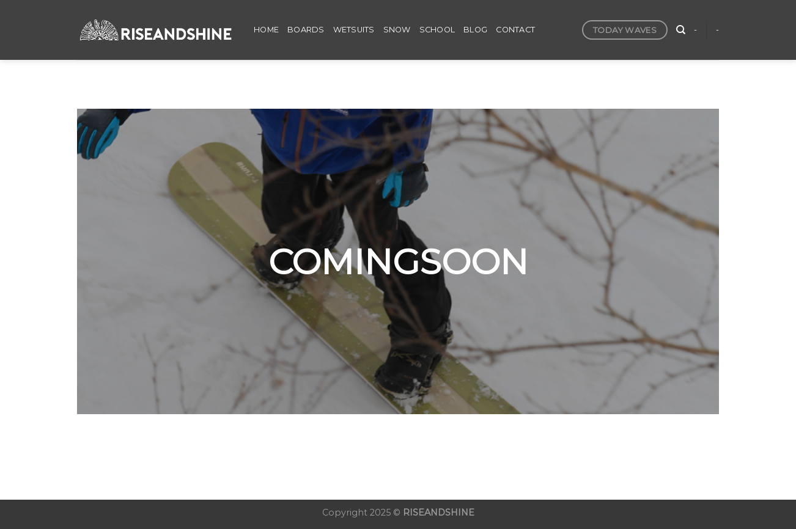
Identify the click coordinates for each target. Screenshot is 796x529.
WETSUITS (354, 29)
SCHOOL (437, 29)
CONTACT (515, 29)
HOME (266, 29)
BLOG (475, 29)
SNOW (397, 29)
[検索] (680, 30)
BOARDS (306, 29)
